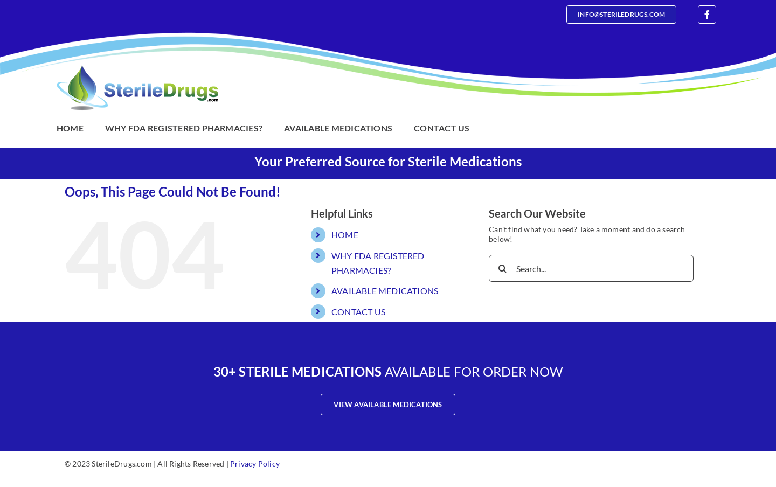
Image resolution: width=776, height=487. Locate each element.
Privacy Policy (255, 463)
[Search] (502, 268)
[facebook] (707, 14)
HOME (344, 234)
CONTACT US (358, 312)
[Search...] (591, 268)
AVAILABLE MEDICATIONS (384, 291)
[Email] (621, 14)
